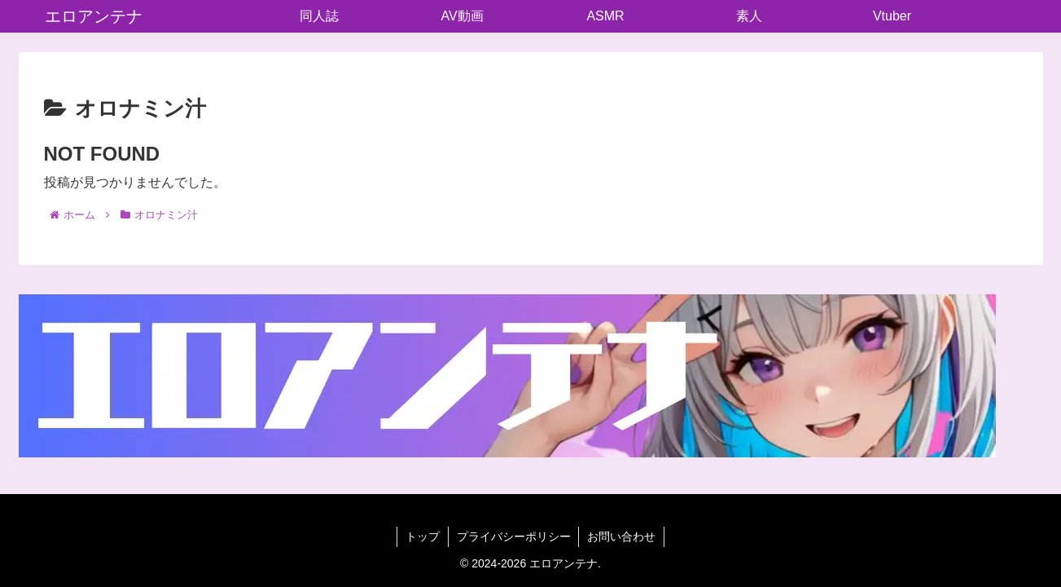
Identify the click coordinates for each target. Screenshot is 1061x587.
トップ (423, 536)
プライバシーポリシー (514, 536)
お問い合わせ (622, 536)
